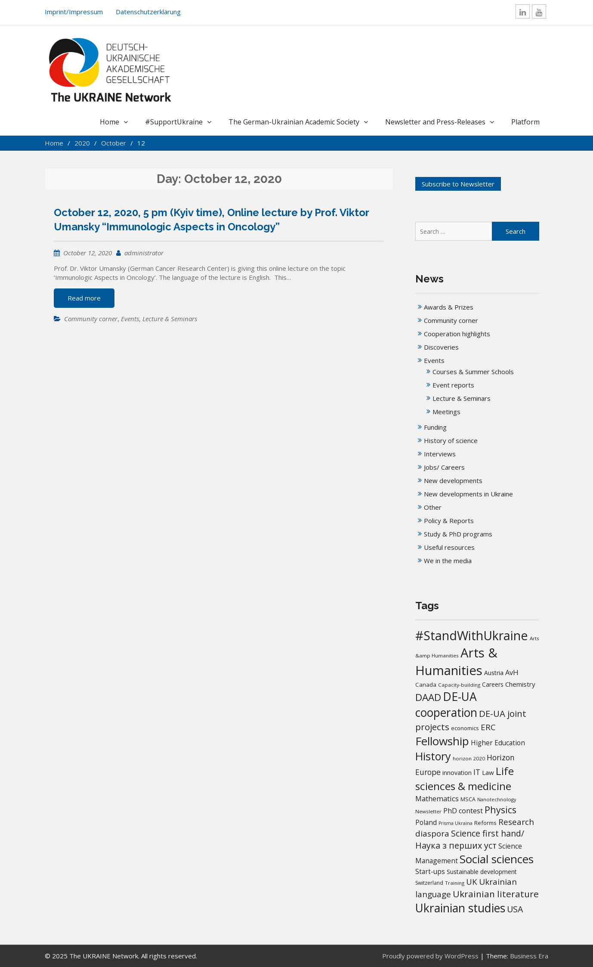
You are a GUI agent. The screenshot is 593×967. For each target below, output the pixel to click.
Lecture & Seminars (169, 318)
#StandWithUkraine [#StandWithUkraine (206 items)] (471, 635)
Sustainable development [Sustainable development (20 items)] (482, 872)
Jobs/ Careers (444, 467)
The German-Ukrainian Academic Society (294, 122)
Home (109, 122)
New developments (453, 480)
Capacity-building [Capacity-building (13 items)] (459, 685)
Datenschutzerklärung (148, 11)
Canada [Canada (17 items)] (425, 684)
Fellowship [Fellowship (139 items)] (442, 741)
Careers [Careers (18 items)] (492, 684)
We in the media (448, 560)
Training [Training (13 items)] (454, 883)
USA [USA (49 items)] (515, 909)
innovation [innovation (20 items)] (457, 773)
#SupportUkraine (174, 122)
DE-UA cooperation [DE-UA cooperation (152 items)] (446, 704)
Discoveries (441, 347)
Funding (435, 427)
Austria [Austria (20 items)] (493, 673)
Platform (525, 122)
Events (130, 318)
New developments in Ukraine (468, 494)
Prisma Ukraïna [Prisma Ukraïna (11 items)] (456, 823)
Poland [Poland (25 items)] (426, 822)
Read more (84, 298)
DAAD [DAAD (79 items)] (428, 697)
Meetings (446, 411)
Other (433, 507)
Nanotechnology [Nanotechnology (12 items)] (496, 799)
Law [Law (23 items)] (488, 772)
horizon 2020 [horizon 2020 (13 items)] (469, 758)
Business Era (529, 956)
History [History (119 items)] (433, 756)
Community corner (90, 318)
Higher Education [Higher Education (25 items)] (498, 742)
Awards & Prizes (448, 307)
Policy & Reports (449, 520)
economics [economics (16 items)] (465, 728)
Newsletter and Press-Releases (435, 122)
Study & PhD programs (458, 534)
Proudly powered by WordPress (430, 956)
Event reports (453, 385)
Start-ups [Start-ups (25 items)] (430, 871)
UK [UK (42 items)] (471, 881)
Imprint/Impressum (74, 11)
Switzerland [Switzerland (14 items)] (429, 882)
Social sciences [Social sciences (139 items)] (497, 859)
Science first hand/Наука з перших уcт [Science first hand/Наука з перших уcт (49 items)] (469, 839)
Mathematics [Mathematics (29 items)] (437, 798)
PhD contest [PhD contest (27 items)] (463, 810)
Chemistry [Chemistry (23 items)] (520, 684)
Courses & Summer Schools (473, 371)
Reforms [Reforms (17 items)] (485, 823)
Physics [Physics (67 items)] (500, 809)
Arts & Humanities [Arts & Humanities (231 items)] (456, 661)
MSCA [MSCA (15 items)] (468, 799)
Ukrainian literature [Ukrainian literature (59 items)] (496, 894)
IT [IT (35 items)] (476, 772)
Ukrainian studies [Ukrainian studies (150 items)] (460, 908)
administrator (144, 252)
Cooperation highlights (457, 333)
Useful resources (449, 547)
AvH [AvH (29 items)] (512, 672)
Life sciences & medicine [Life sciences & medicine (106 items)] (464, 778)
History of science (451, 440)
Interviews (440, 453)
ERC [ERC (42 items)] (488, 727)
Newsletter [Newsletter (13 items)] (428, 811)
